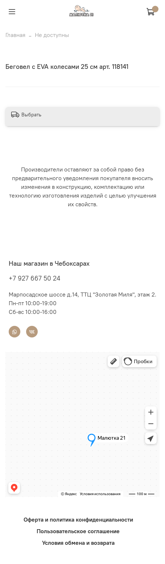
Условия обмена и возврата (78, 542)
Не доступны (52, 34)
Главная (15, 34)
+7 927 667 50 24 (34, 278)
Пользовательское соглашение (78, 531)
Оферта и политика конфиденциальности (78, 519)
